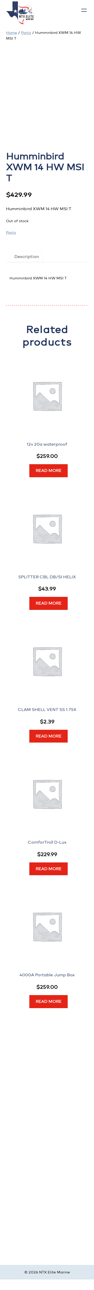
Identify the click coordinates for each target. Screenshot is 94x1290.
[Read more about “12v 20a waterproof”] (48, 470)
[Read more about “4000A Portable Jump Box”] (48, 1001)
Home (11, 33)
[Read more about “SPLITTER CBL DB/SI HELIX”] (48, 603)
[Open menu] (84, 10)
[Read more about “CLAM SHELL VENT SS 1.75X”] (48, 736)
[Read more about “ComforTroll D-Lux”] (48, 868)
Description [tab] (26, 256)
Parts (26, 33)
